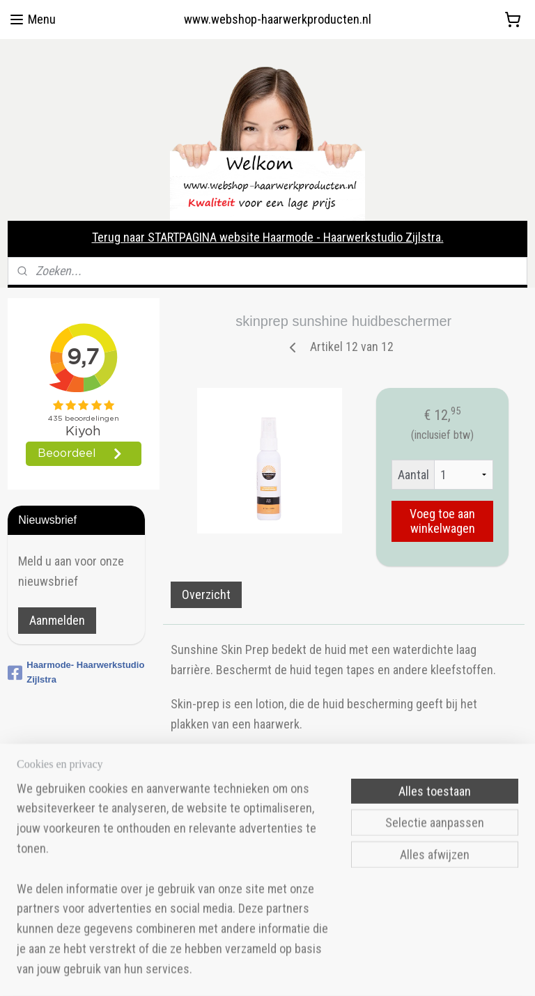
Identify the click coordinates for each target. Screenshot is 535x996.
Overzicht (207, 594)
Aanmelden (57, 620)
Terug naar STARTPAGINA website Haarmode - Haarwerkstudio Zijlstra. (268, 237)
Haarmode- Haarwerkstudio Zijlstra (76, 672)
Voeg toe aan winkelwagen (442, 521)
